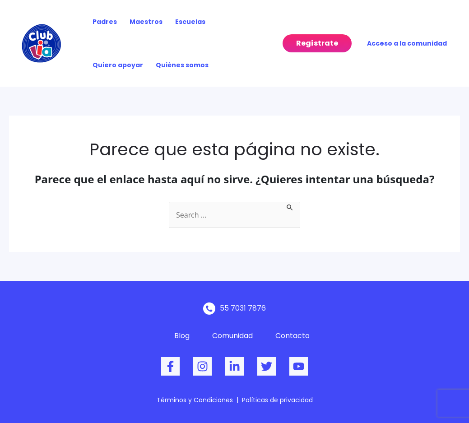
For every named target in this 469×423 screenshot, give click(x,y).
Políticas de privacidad (277, 399)
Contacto (292, 335)
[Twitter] (266, 366)
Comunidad (232, 335)
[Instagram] (202, 366)
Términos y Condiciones (195, 399)
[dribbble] (298, 366)
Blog (182, 335)
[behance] (234, 366)
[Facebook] (170, 366)
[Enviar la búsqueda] (290, 207)
